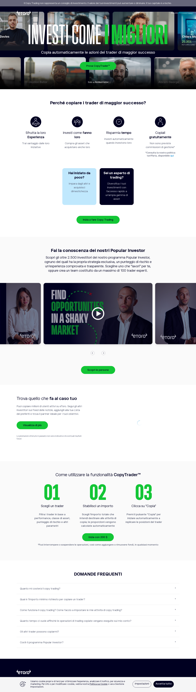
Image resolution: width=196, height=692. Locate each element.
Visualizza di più (32, 425)
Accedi (174, 13)
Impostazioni (142, 683)
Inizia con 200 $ (98, 537)
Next (103, 353)
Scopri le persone (98, 369)
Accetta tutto (164, 683)
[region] (98, 684)
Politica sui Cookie (99, 684)
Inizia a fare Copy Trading (98, 219)
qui (172, 155)
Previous (93, 353)
